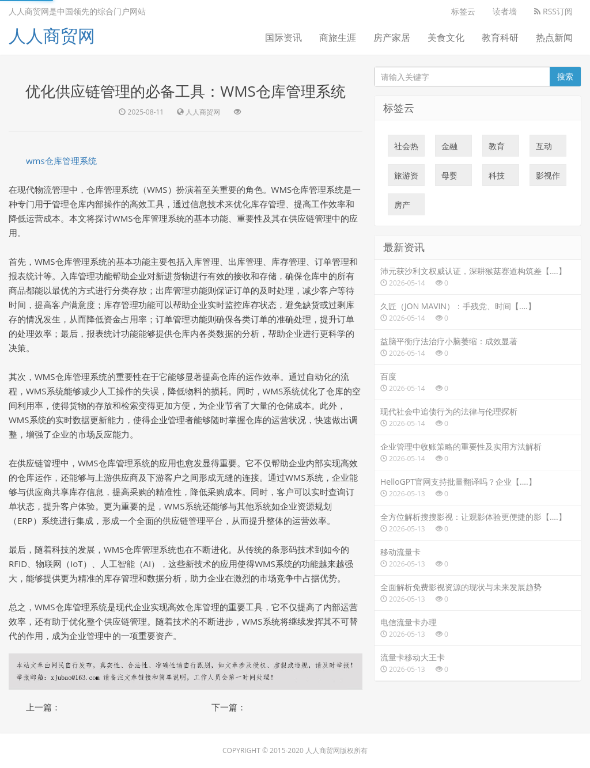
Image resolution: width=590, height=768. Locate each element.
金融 (449, 148)
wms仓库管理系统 (61, 160)
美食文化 (446, 37)
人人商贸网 (52, 35)
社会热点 (406, 148)
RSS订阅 (553, 11)
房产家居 (391, 37)
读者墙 (505, 11)
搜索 (565, 76)
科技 (497, 178)
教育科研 (500, 37)
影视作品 (548, 178)
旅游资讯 (406, 178)
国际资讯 (283, 37)
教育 (497, 148)
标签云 (463, 11)
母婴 (449, 178)
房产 (402, 207)
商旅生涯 (337, 37)
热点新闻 (554, 37)
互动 (544, 148)
